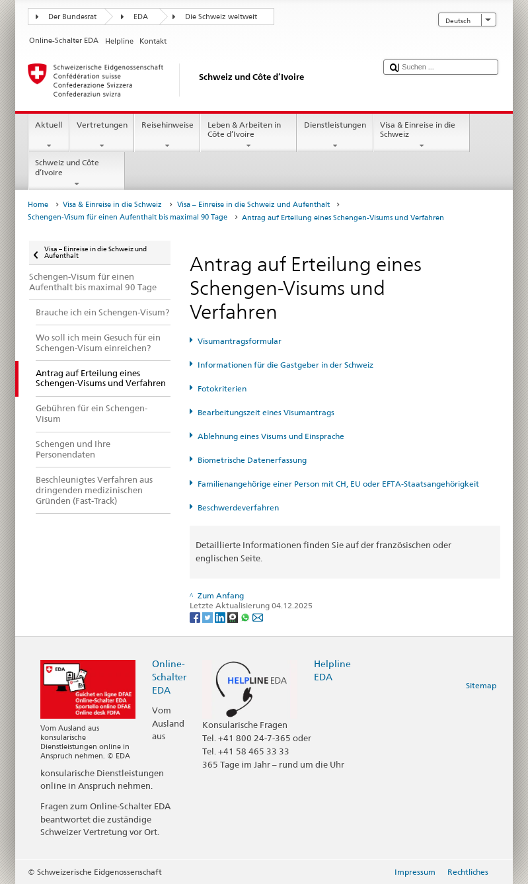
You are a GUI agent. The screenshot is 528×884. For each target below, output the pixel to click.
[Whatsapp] (246, 617)
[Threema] (233, 617)
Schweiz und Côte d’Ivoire (76, 173)
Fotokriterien (222, 388)
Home (38, 204)
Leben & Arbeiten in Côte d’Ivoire (248, 135)
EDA (140, 17)
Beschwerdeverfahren (238, 507)
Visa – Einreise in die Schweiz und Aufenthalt (253, 204)
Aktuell (49, 135)
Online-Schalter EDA (169, 677)
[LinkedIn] (221, 617)
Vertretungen (101, 135)
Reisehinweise (167, 135)
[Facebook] (196, 617)
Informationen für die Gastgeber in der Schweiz (285, 365)
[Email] (257, 617)
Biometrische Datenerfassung (252, 460)
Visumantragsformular (240, 341)
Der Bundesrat (72, 17)
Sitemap (481, 685)
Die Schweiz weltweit (221, 17)
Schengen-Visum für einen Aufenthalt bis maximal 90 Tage (127, 217)
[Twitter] (208, 617)
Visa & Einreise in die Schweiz (421, 135)
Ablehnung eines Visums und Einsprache (271, 436)
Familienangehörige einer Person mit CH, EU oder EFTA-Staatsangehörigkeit (338, 484)
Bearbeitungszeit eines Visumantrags (266, 412)
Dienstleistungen (334, 135)
